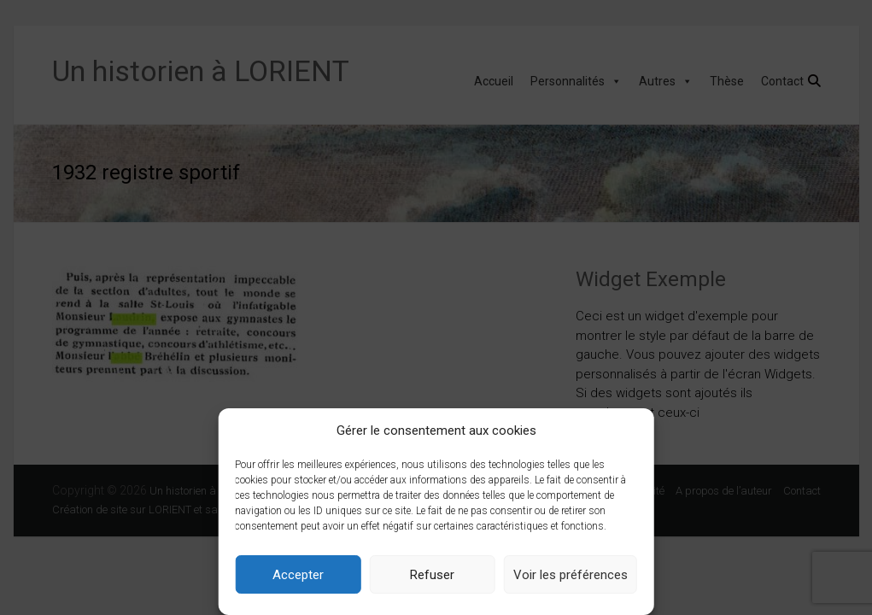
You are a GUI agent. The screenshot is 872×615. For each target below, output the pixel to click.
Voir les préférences (570, 575)
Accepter (298, 575)
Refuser (432, 575)
